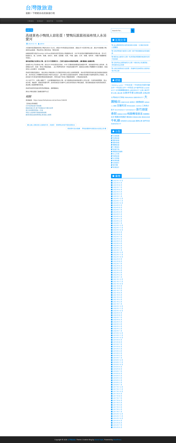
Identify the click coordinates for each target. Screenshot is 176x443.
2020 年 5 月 (117, 322)
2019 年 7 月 (117, 344)
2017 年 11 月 (118, 389)
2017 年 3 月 (117, 407)
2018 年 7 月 (117, 371)
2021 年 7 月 (117, 290)
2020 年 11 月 (118, 308)
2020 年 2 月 (117, 328)
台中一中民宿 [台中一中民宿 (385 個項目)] (127, 87)
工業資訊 (30, 21)
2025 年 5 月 (117, 192)
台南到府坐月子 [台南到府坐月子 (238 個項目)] (134, 90)
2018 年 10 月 (118, 364)
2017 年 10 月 (118, 391)
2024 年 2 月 (117, 221)
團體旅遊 (116, 145)
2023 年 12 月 (118, 225)
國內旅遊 (116, 140)
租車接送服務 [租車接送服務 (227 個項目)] (131, 121)
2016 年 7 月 (117, 425)
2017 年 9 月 (117, 394)
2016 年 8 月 (117, 423)
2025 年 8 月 (117, 185)
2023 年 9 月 (117, 232)
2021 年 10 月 (118, 284)
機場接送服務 (117, 151)
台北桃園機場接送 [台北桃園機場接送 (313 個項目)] (122, 90)
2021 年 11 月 (118, 281)
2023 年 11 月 (118, 228)
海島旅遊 (116, 156)
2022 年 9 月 (117, 259)
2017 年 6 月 (117, 400)
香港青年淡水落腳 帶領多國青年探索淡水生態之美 (86, 128)
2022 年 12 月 (118, 252)
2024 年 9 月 (117, 205)
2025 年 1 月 (117, 196)
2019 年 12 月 (118, 333)
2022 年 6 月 (117, 266)
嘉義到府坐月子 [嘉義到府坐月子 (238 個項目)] (138, 97)
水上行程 (116, 154)
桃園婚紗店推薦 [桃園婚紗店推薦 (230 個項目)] (122, 114)
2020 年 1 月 (117, 331)
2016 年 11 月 (118, 416)
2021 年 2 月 (117, 302)
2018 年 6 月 (117, 373)
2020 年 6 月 (117, 320)
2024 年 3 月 (117, 219)
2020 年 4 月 (117, 324)
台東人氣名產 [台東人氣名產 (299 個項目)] (117, 93)
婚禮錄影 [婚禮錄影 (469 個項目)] (140, 101)
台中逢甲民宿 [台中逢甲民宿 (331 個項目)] (138, 87)
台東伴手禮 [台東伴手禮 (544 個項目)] (128, 92)
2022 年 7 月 (117, 263)
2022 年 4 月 (117, 270)
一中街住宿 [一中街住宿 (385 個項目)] (127, 85)
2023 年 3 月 (117, 245)
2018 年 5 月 (117, 376)
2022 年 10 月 (118, 257)
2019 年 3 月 (117, 353)
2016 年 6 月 (117, 427)
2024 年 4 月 (117, 216)
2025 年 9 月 (117, 183)
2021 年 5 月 (117, 295)
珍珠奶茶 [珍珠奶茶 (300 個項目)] (124, 121)
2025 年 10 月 (118, 180)
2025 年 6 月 (117, 189)
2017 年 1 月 (117, 411)
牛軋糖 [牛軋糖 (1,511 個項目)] (115, 120)
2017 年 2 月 (117, 409)
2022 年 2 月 (117, 275)
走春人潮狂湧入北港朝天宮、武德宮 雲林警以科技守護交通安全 (51, 125)
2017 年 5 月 (117, 403)
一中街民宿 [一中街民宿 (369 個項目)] (137, 85)
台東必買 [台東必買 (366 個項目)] (146, 93)
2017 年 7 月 (117, 398)
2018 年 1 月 (117, 385)
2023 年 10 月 (118, 230)
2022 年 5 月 (117, 268)
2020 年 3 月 (117, 326)
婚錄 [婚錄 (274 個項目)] (115, 106)
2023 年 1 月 (117, 250)
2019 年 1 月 (117, 358)
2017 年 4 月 (117, 405)
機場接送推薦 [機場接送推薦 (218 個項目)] (146, 117)
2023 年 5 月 (117, 241)
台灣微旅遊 (39, 7)
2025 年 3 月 (117, 194)
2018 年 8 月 (117, 369)
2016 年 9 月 (117, 420)
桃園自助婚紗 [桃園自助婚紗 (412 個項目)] (120, 117)
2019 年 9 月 (117, 340)
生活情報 (59, 21)
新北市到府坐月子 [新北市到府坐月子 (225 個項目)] (120, 110)
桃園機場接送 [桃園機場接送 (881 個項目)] (135, 113)
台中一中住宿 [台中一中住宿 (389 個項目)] (116, 87)
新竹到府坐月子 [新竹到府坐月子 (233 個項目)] (131, 110)
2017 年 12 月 (118, 387)
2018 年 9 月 (117, 367)
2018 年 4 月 (117, 378)
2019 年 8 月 (117, 342)
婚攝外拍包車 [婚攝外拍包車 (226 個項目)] (125, 102)
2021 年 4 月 (117, 297)
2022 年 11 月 (118, 254)
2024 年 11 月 (118, 201)
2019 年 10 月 (118, 337)
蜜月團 (115, 165)
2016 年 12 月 (118, 414)
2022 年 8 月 (117, 261)
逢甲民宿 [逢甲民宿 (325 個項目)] (146, 121)
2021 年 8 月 (117, 288)
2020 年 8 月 (117, 315)
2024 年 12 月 (118, 198)
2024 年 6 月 (117, 212)
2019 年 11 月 (118, 335)
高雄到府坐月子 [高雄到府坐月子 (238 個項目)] (116, 124)
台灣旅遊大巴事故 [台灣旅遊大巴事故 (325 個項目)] (117, 97)
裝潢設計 (40, 21)
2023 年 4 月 (117, 243)
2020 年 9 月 (117, 313)
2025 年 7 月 (117, 187)
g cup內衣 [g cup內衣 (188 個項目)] (120, 85)
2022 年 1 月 (117, 277)
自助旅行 (116, 163)
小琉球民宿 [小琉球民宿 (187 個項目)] (138, 106)
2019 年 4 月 (117, 351)
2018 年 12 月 (118, 360)
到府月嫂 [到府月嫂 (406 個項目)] (146, 85)
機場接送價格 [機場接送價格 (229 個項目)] (137, 117)
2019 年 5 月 (117, 349)
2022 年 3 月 (117, 272)
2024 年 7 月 (117, 210)
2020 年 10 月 (118, 311)
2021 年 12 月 (118, 279)
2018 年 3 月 (117, 380)
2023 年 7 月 (117, 237)
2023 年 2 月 (117, 248)
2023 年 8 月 (117, 234)
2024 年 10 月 (118, 203)
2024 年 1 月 (117, 223)
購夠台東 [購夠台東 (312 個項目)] (139, 121)
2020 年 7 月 (117, 317)
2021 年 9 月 (117, 286)
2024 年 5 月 (117, 214)
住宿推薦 (116, 136)
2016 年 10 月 (118, 418)
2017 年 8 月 (117, 396)
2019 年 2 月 (117, 355)
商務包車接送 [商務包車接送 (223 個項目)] (129, 97)
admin (41, 44)
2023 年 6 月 (117, 239)
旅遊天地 (50, 21)
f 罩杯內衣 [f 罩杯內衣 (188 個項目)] (114, 85)
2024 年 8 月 (117, 207)
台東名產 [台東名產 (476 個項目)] (138, 92)
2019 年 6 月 (117, 346)
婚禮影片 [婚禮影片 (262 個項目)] (133, 102)
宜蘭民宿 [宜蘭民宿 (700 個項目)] (121, 105)
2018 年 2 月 (117, 382)
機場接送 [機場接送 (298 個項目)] (129, 117)
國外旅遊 (116, 142)
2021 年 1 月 (117, 304)
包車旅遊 (116, 138)
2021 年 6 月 (117, 293)
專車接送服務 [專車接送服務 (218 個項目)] (131, 106)
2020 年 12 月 (118, 306)
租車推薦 (116, 160)
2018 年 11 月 (118, 362)
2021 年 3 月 (117, 299)
